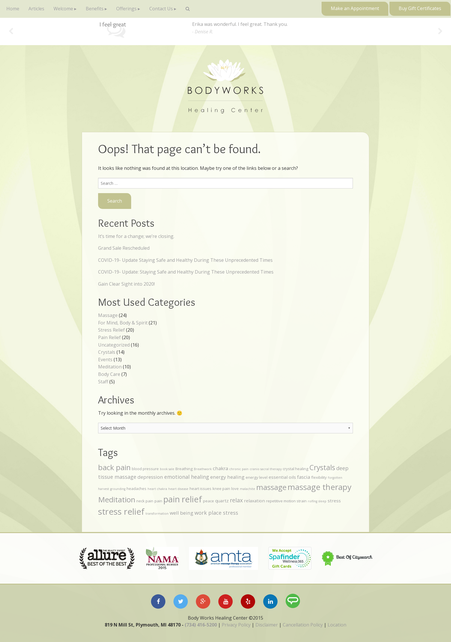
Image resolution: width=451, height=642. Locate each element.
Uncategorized (114, 345)
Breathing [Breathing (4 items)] (184, 468)
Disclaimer (266, 625)
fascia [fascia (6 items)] (303, 477)
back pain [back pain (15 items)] (114, 467)
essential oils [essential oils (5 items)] (282, 477)
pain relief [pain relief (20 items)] (182, 499)
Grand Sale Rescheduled (124, 248)
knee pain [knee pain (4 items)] (221, 488)
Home (12, 8)
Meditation (110, 367)
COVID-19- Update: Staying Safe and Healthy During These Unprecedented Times (186, 272)
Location (337, 625)
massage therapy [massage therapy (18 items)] (319, 486)
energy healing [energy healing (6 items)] (227, 477)
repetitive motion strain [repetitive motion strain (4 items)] (286, 500)
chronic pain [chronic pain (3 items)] (239, 469)
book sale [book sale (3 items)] (167, 469)
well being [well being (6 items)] (181, 513)
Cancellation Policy (303, 625)
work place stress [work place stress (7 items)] (216, 512)
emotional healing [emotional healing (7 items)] (186, 476)
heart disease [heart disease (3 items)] (178, 489)
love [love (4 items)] (235, 488)
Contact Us (161, 8)
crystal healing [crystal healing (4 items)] (295, 468)
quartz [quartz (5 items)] (222, 500)
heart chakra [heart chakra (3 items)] (157, 489)
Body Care (109, 374)
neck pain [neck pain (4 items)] (144, 500)
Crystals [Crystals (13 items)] (322, 467)
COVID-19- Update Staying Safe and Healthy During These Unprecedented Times (185, 260)
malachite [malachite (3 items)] (247, 489)
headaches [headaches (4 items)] (136, 488)
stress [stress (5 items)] (334, 500)
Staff (103, 381)
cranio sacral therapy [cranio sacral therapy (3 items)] (266, 469)
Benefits (95, 8)
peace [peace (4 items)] (208, 500)
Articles (36, 8)
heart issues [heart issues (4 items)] (200, 488)
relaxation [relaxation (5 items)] (254, 500)
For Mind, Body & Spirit (123, 323)
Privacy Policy (236, 625)
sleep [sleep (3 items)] (322, 501)
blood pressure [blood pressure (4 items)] (145, 468)
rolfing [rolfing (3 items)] (312, 501)
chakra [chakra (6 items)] (220, 468)
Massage (108, 315)
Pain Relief (109, 337)
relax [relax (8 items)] (236, 500)
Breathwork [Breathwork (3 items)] (203, 469)
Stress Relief (111, 330)
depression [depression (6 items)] (150, 477)
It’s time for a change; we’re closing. (136, 236)
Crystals (106, 352)
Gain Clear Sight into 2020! (126, 284)
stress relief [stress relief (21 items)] (121, 511)
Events (105, 359)
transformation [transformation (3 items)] (157, 514)
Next (440, 31)
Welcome (63, 8)
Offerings (126, 8)
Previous (10, 31)
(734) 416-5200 (201, 625)
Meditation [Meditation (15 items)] (116, 499)
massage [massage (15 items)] (271, 487)
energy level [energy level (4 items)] (256, 477)
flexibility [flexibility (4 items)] (319, 477)
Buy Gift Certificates (420, 8)
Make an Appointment (355, 8)
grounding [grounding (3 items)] (117, 489)
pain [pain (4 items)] (158, 500)
